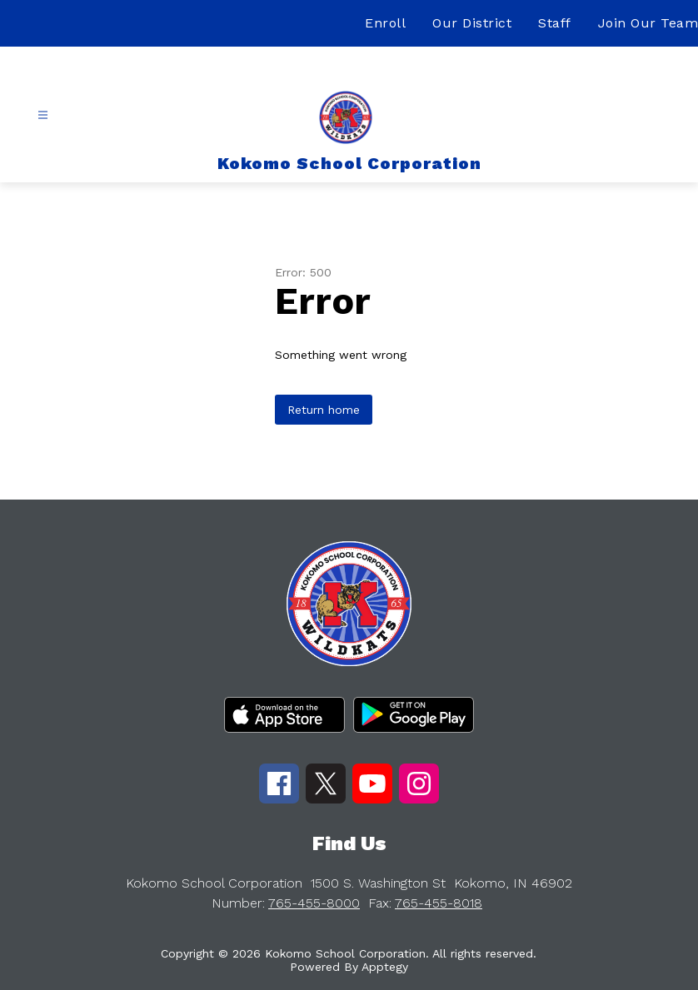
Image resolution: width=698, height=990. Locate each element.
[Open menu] (42, 115)
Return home (323, 409)
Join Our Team (648, 23)
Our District (471, 23)
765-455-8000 (314, 903)
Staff (554, 23)
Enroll (385, 23)
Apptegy (384, 966)
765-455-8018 (438, 903)
